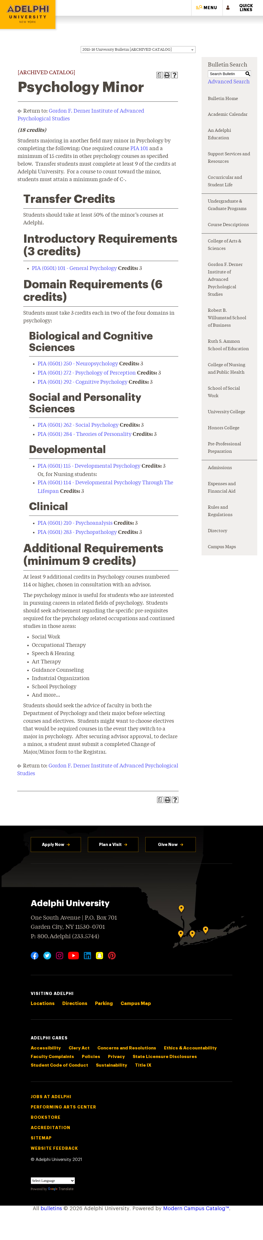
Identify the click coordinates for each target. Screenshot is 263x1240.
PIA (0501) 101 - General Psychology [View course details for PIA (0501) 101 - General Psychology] (74, 268)
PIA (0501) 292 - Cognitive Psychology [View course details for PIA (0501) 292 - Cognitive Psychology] (82, 382)
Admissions (220, 468)
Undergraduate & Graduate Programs (227, 205)
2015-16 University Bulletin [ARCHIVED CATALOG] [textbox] (127, 50)
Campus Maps (222, 547)
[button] (207, 8)
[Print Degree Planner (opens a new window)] (159, 75)
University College (226, 412)
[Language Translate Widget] (53, 1180)
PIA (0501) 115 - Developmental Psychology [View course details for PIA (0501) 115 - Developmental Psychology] (89, 466)
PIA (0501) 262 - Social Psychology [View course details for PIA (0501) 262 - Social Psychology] (78, 425)
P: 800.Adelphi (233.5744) (65, 936)
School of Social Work (224, 392)
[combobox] (138, 49)
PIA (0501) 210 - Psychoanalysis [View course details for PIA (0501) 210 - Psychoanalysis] (75, 523)
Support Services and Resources (229, 158)
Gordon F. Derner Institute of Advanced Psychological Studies (225, 280)
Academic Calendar (227, 115)
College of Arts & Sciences (224, 245)
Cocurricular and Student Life (225, 181)
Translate (61, 1189)
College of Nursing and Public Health (226, 369)
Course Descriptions (228, 225)
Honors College (223, 428)
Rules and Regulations (220, 511)
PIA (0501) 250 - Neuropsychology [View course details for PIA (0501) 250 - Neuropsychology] (78, 364)
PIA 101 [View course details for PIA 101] (139, 148)
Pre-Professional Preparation (224, 448)
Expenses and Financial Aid (222, 488)
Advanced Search (229, 82)
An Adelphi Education (219, 134)
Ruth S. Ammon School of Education (228, 345)
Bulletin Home (223, 99)
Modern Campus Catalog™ (196, 1208)
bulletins (51, 1208)
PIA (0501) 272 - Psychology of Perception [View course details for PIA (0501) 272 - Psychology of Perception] (87, 373)
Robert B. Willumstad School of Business (227, 318)
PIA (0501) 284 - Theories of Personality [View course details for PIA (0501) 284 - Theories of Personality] (85, 434)
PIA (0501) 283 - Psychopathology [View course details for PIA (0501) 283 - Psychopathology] (77, 532)
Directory (217, 531)
